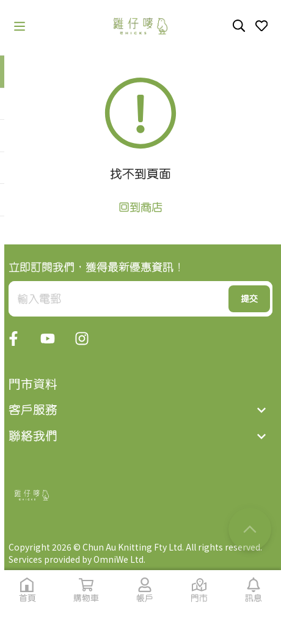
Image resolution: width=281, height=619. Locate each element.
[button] (20, 26)
